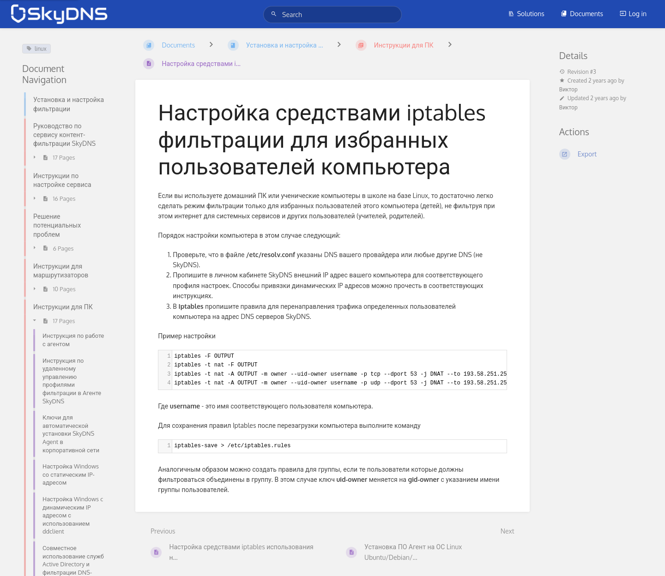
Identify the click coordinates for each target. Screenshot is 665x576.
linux (36, 48)
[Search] (275, 14)
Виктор (568, 89)
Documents (582, 14)
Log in (633, 14)
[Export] (601, 154)
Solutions (526, 14)
